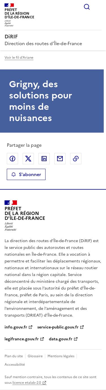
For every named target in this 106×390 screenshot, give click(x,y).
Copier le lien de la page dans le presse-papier (75, 158)
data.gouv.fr (60, 339)
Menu (98, 6)
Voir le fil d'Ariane (19, 57)
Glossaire (35, 356)
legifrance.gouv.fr (22, 339)
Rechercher (86, 6)
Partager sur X (28, 158)
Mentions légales (60, 356)
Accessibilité (15, 364)
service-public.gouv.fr (58, 327)
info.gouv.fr (16, 327)
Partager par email (60, 158)
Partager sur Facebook (12, 158)
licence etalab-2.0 (26, 382)
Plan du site (14, 356)
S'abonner (26, 174)
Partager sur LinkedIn (44, 158)
